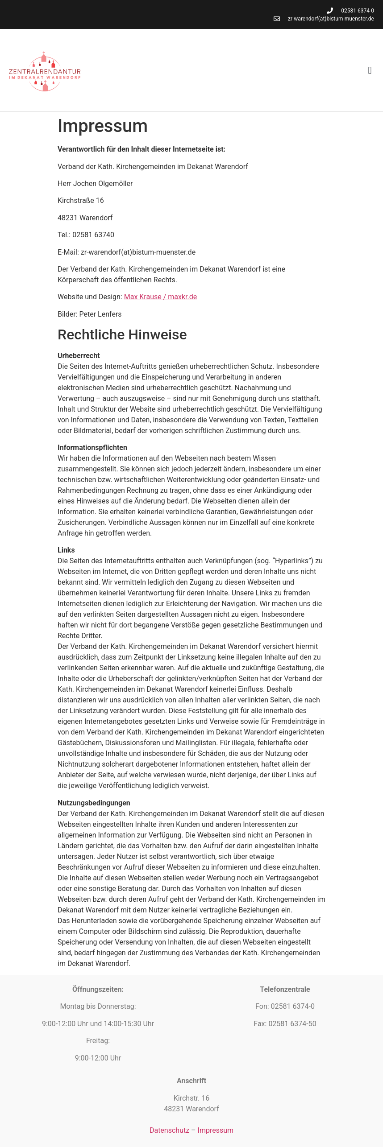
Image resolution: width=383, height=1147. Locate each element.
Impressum (216, 1130)
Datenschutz (169, 1130)
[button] (370, 70)
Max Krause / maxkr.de (160, 297)
